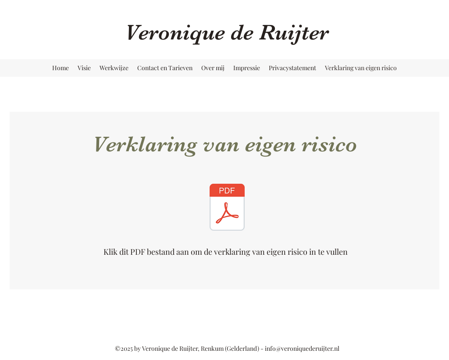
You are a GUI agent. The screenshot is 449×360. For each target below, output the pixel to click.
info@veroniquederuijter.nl (302, 348)
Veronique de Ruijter (227, 32)
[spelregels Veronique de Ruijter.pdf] (227, 208)
